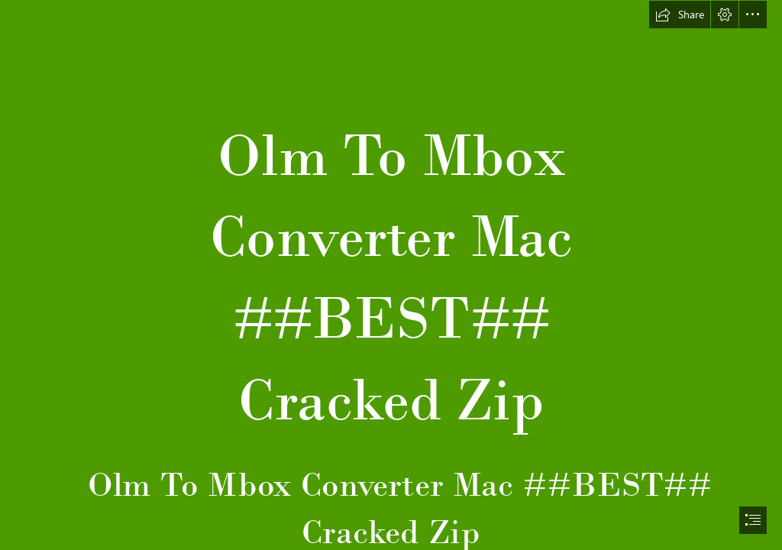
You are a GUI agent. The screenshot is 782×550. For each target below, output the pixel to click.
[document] (391, 275)
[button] (679, 14)
